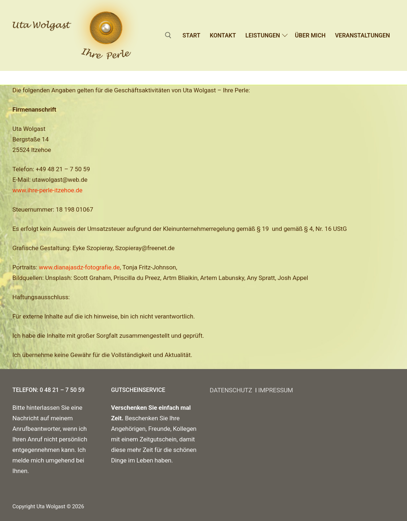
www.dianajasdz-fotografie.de (79, 267)
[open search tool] (168, 35)
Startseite (26, 77)
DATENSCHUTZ (232, 390)
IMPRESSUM (275, 390)
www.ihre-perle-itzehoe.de (47, 190)
